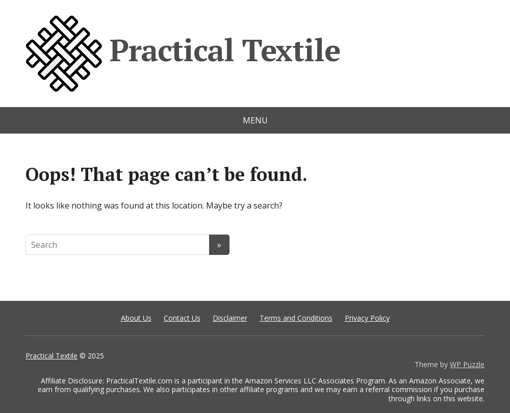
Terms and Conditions (296, 318)
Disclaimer (230, 318)
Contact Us (182, 318)
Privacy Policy (367, 318)
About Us (136, 318)
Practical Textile (183, 53)
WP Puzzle (467, 364)
